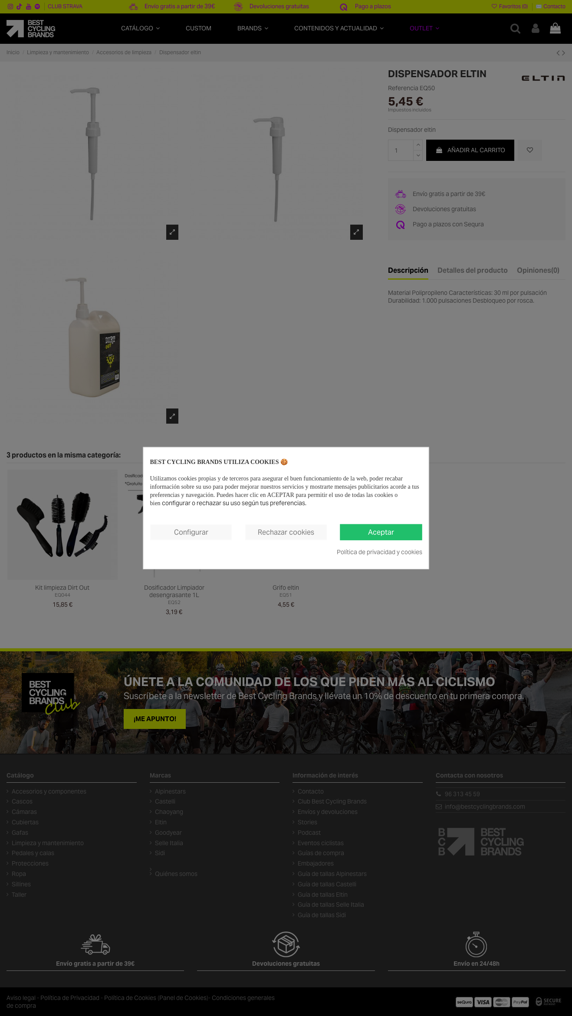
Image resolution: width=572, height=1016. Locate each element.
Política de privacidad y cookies (379, 552)
